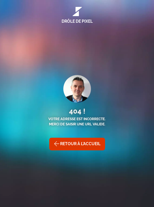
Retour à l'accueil (77, 144)
